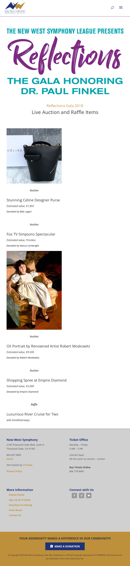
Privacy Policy (14, 471)
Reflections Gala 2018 (65, 105)
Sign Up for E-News (20, 499)
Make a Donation (67, 546)
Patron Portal (16, 494)
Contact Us (15, 515)
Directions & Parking (20, 505)
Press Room (15, 510)
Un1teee (27, 465)
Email (10, 458)
